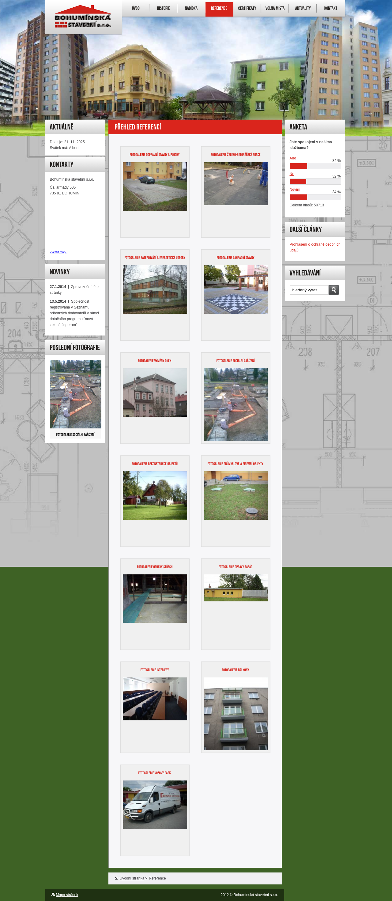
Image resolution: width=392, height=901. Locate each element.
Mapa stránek (67, 895)
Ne (292, 174)
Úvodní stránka (130, 878)
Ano (293, 158)
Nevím (295, 189)
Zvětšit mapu (58, 252)
